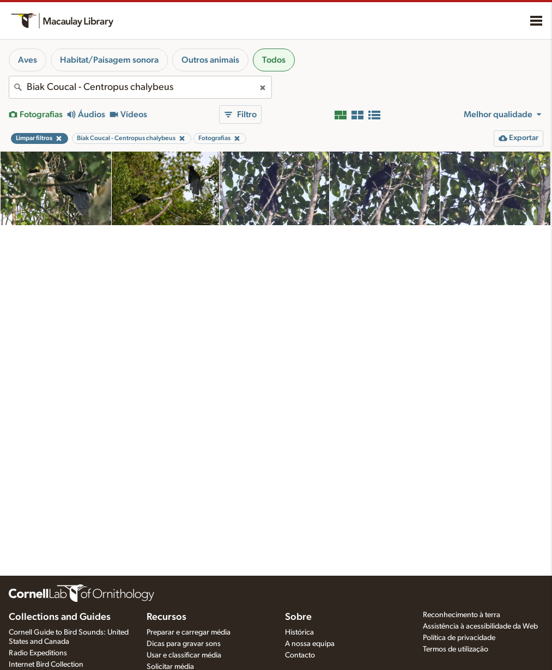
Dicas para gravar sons (184, 644)
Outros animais (210, 60)
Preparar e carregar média (188, 632)
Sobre (298, 617)
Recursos (166, 617)
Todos (274, 60)
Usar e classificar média (184, 655)
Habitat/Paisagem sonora (109, 60)
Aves (27, 60)
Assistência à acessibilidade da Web (480, 626)
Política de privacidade (459, 638)
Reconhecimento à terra (461, 615)
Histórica (299, 632)
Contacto (300, 655)
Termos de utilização (455, 649)
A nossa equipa (310, 644)
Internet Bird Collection (46, 664)
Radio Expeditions (38, 653)
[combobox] (140, 87)
